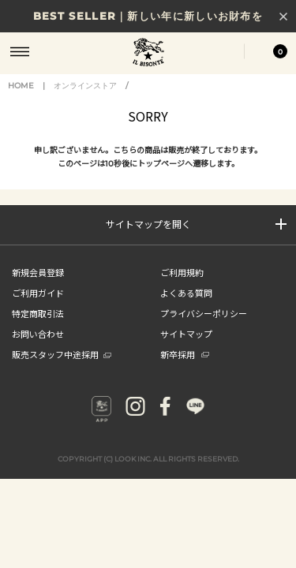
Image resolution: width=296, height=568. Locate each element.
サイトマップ (186, 333)
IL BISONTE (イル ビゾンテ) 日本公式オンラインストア (148, 53)
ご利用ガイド (38, 292)
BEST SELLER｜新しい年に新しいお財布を (148, 15)
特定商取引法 (38, 313)
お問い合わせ (38, 333)
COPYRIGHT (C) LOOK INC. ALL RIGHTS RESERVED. (148, 458)
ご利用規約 (182, 272)
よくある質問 (186, 292)
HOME (21, 85)
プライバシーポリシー (203, 313)
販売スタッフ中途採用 (61, 354)
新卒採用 (184, 354)
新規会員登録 (38, 272)
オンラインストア (85, 85)
